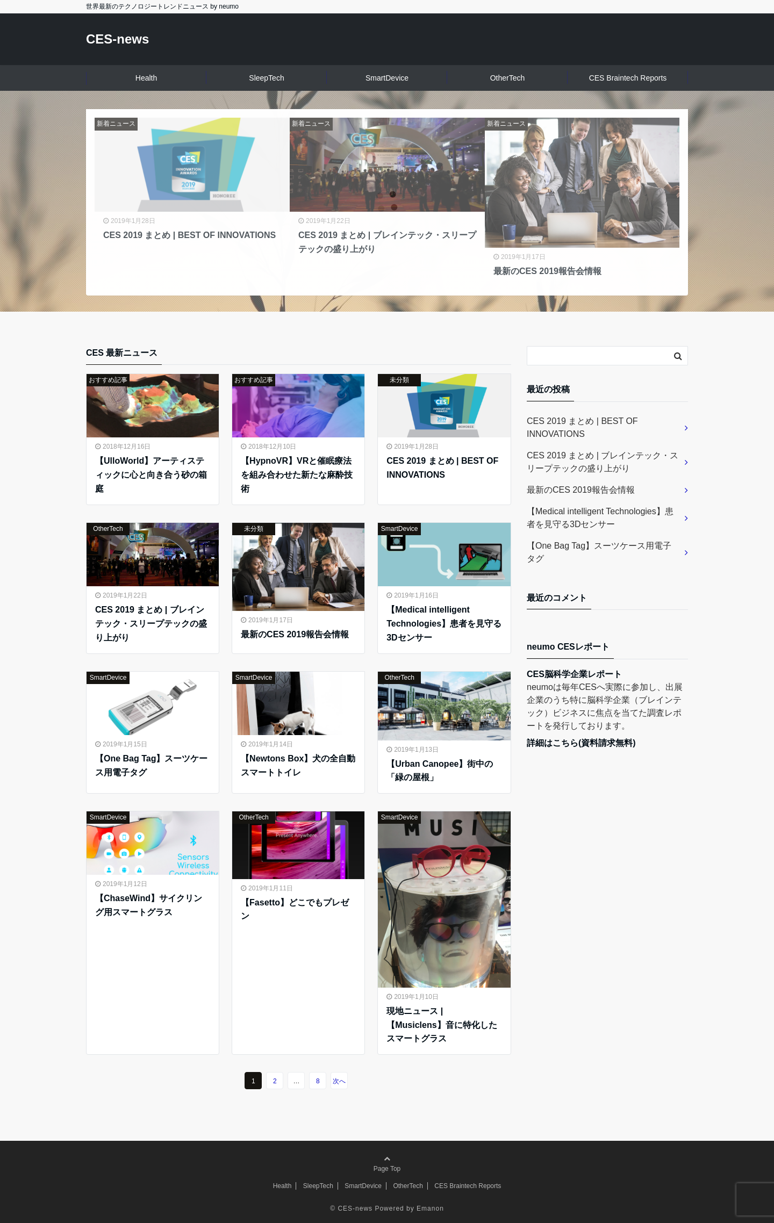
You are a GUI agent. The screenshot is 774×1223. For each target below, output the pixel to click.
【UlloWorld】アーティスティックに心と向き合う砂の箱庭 (151, 474)
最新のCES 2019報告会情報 (295, 634)
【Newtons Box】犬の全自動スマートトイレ (298, 765)
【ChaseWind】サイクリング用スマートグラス (148, 905)
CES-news (117, 39)
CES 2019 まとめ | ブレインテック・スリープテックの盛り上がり (151, 623)
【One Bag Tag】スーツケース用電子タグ (151, 765)
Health (146, 78)
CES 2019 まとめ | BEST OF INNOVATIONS (442, 467)
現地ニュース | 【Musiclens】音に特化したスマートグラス (441, 1024)
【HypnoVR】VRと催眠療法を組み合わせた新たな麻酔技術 (297, 474)
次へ (339, 1081)
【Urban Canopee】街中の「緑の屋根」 (439, 770)
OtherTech (507, 78)
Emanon (430, 1208)
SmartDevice (387, 78)
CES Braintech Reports (628, 78)
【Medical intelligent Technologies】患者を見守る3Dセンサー (443, 623)
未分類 (399, 380)
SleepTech (266, 78)
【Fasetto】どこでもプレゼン (295, 909)
